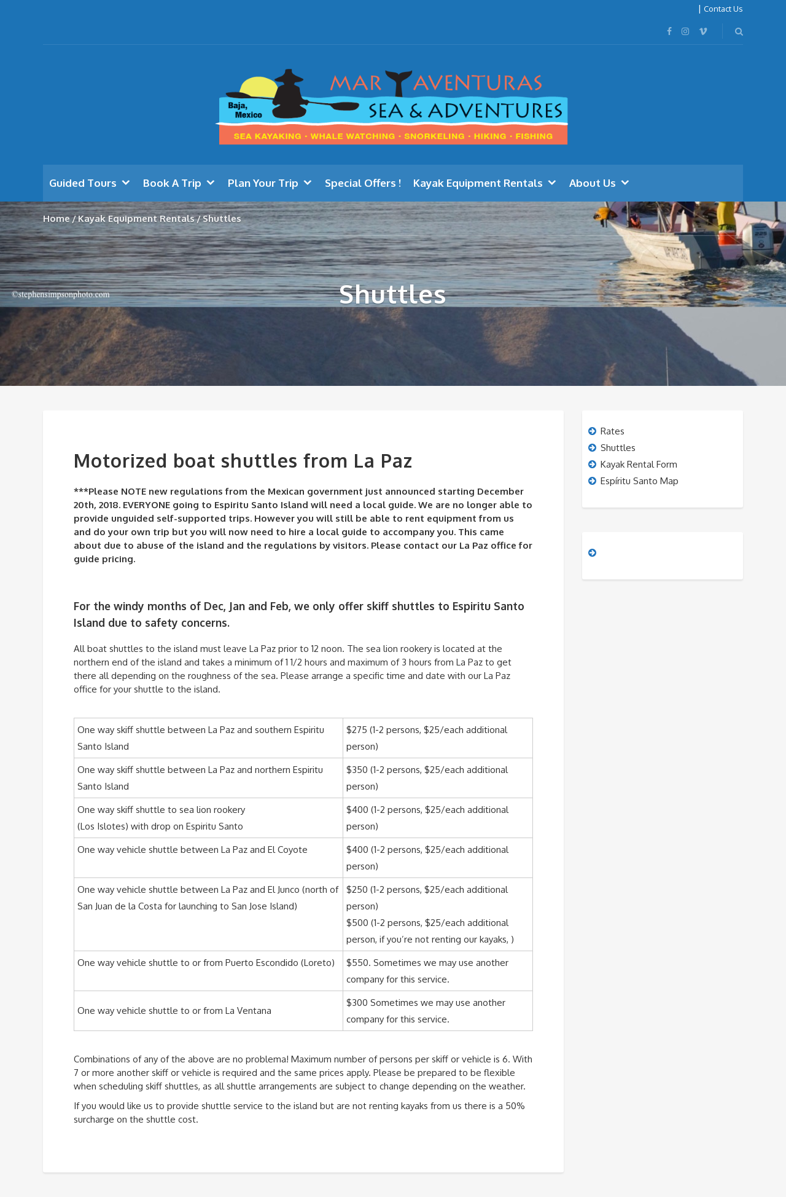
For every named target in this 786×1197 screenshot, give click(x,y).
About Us (592, 182)
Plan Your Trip (263, 182)
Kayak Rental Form (639, 464)
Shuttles (618, 447)
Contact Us (723, 9)
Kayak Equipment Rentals (478, 182)
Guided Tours (83, 182)
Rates (613, 431)
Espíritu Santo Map (640, 481)
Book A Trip (172, 182)
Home (56, 218)
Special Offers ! (363, 182)
